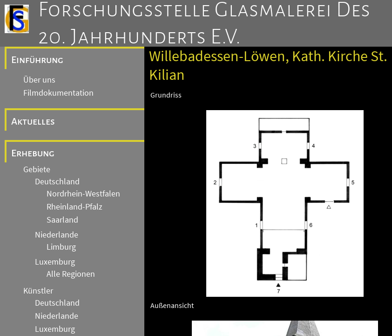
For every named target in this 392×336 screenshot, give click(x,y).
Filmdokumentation (58, 93)
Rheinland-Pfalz (74, 207)
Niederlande (56, 235)
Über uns (39, 80)
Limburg (61, 247)
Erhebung (32, 153)
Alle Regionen (71, 274)
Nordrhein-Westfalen (83, 194)
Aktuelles (33, 121)
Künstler (38, 291)
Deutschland (57, 181)
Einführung (37, 60)
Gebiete (36, 169)
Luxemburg (55, 262)
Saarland (62, 220)
